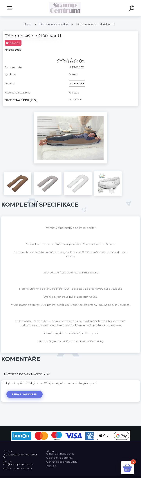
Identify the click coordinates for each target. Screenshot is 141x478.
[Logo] (65, 8)
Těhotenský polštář (53, 24)
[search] (132, 9)
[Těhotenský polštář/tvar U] (70, 113)
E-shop (10, 8)
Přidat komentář (24, 394)
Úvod (27, 24)
